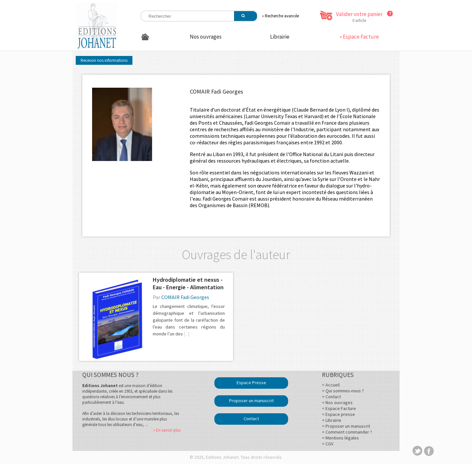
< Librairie (331, 420)
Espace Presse (251, 382)
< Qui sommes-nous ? (343, 391)
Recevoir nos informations (104, 60)
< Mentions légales (340, 438)
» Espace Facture (359, 36)
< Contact (331, 397)
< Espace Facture (339, 408)
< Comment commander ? (347, 432)
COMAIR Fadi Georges (185, 297)
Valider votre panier (359, 14)
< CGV (327, 444)
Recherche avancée (282, 16)
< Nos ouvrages (337, 402)
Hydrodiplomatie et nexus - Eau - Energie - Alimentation (188, 283)
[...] (186, 334)
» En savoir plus (167, 430)
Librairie (279, 36)
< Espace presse (338, 414)
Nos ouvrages (206, 36)
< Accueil (331, 385)
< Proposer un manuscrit (346, 426)
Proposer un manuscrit (251, 400)
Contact (251, 418)
